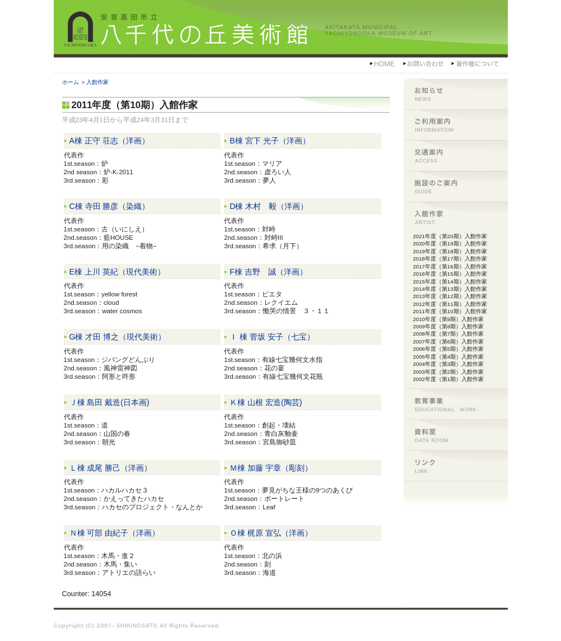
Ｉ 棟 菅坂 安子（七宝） (272, 336)
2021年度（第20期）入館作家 (450, 236)
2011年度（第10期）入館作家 (450, 311)
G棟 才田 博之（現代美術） (117, 336)
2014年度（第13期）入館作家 (450, 289)
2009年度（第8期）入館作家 (448, 326)
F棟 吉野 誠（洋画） (268, 271)
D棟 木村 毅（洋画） (269, 206)
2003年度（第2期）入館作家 (448, 372)
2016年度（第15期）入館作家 (450, 274)
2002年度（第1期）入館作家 (448, 379)
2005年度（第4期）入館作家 (448, 357)
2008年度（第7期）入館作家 (448, 334)
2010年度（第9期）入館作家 (448, 319)
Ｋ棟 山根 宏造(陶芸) (266, 402)
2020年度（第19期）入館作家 (450, 243)
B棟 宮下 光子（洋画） (270, 140)
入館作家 (97, 82)
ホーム (70, 82)
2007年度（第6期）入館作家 (448, 341)
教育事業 (456, 403)
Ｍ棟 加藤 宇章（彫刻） (271, 467)
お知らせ (456, 93)
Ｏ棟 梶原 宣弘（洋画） (271, 532)
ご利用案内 (456, 124)
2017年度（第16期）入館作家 (450, 266)
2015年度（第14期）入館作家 (450, 281)
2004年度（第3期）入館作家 (448, 364)
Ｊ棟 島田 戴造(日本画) (109, 402)
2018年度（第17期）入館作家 (450, 259)
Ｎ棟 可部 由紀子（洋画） (114, 532)
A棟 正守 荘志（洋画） (109, 140)
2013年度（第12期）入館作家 (450, 296)
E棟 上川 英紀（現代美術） (117, 271)
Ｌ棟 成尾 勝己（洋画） (110, 467)
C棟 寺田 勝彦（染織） (109, 206)
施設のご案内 (456, 186)
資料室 (456, 434)
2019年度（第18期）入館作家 (450, 251)
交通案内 (456, 155)
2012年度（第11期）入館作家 (450, 304)
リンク (456, 465)
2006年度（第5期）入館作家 (448, 349)
